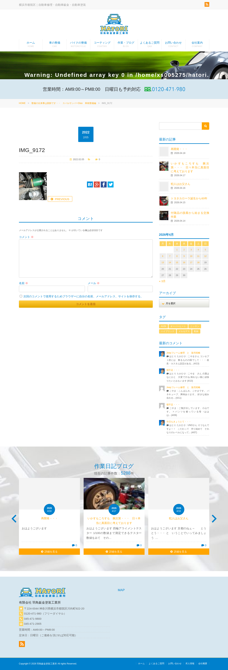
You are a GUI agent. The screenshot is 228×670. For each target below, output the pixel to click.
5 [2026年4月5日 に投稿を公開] (205, 250)
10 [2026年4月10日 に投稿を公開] (191, 256)
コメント (26, 236)
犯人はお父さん (180, 183)
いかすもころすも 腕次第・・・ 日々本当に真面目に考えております (190, 167)
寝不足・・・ (173, 370)
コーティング (102, 45)
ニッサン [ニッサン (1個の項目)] (194, 326)
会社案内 (197, 45)
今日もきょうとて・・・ (178, 421)
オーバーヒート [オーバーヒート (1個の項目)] (178, 326)
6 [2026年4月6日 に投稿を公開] (162, 256)
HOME (22, 103)
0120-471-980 (32, 613)
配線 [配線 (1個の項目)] (196, 331)
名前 (23, 283)
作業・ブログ (126, 45)
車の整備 (54, 45)
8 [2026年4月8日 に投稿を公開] (176, 256)
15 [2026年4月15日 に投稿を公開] (177, 262)
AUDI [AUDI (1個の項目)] (163, 326)
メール (94, 283)
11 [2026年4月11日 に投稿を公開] (198, 256)
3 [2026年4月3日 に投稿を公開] (191, 250)
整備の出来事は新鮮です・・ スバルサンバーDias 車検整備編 (63, 103)
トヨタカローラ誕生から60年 (189, 198)
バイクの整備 (78, 45)
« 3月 (162, 281)
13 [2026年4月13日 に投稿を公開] (163, 262)
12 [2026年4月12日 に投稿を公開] (205, 256)
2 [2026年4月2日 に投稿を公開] (184, 250)
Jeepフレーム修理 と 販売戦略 (184, 353)
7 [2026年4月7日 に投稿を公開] (169, 256)
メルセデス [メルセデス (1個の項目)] (184, 331)
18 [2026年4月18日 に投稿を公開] (198, 262)
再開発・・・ (179, 149)
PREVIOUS (62, 199)
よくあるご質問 (149, 45)
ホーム (31, 45)
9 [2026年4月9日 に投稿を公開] (184, 256)
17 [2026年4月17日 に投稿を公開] (191, 262)
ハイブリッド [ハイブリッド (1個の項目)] (167, 331)
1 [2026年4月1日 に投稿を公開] (176, 250)
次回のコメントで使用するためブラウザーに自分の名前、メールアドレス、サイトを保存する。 (83, 296)
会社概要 (202, 663)
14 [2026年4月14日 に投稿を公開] (170, 262)
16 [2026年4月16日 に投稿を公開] (184, 262)
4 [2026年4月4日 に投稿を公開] (198, 250)
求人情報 (189, 663)
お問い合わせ (173, 45)
